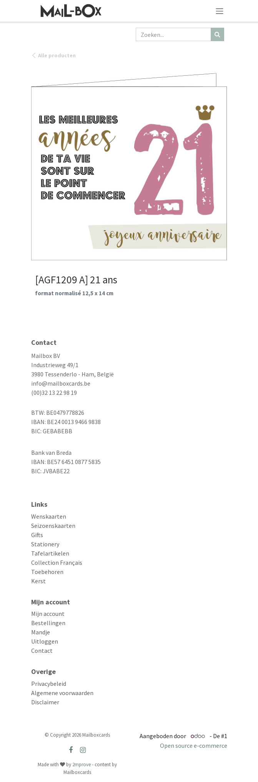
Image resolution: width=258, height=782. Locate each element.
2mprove (81, 764)
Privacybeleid (48, 683)
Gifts (37, 535)
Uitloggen (44, 641)
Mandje (40, 632)
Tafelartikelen (50, 553)
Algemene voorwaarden (62, 693)
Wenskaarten (48, 516)
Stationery (45, 544)
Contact (42, 650)
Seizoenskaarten (53, 525)
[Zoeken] (217, 34)
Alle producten (53, 55)
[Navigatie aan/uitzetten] (219, 11)
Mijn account (48, 613)
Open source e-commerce (193, 745)
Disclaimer (45, 702)
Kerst (38, 581)
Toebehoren (47, 572)
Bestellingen (48, 623)
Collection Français (56, 562)
